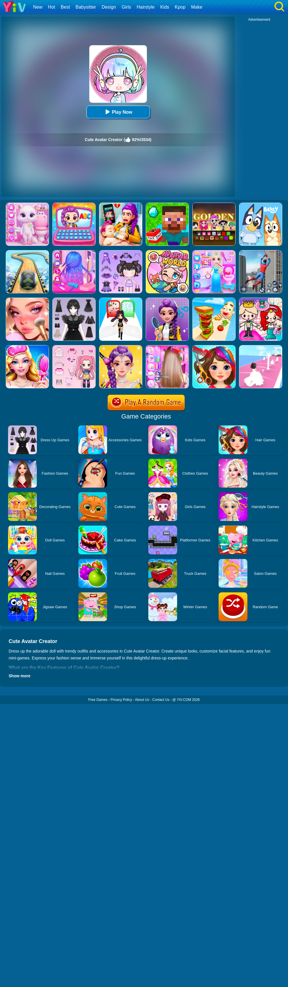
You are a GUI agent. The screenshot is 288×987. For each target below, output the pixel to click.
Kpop (180, 7)
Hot (51, 7)
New (37, 7)
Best (65, 7)
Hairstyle (146, 7)
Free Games (97, 700)
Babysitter (85, 7)
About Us (142, 700)
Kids (164, 7)
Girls (126, 7)
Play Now (118, 111)
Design (109, 7)
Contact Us (160, 700)
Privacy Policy (121, 700)
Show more (19, 676)
